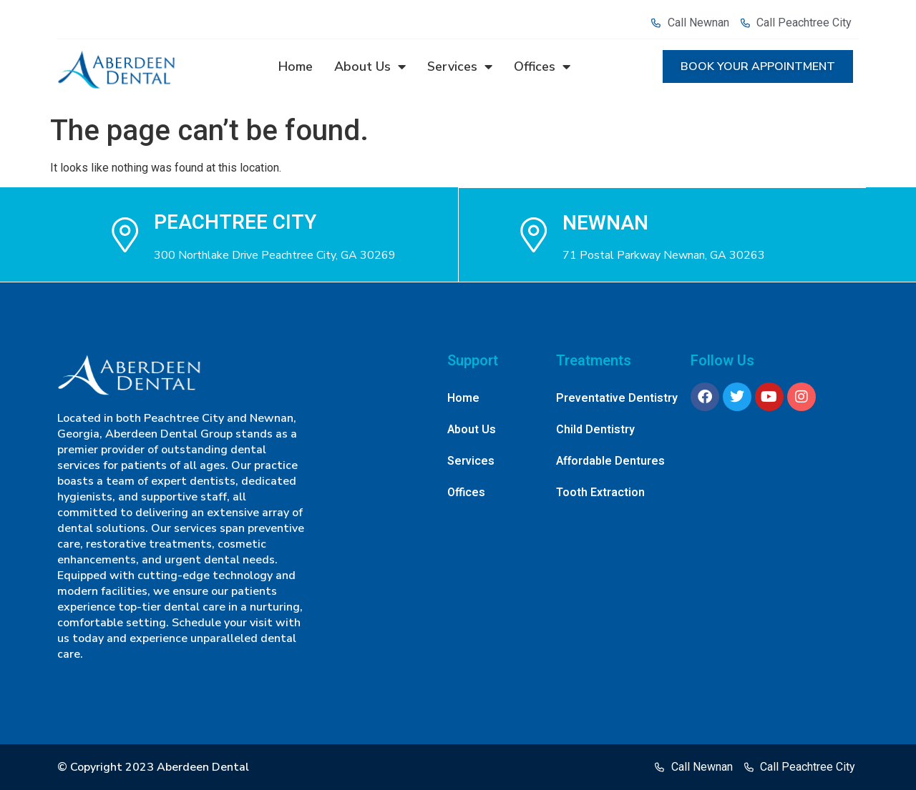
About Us (370, 66)
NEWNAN (606, 222)
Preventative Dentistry (617, 398)
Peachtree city (235, 222)
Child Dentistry (595, 429)
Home (295, 66)
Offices (542, 66)
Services (459, 66)
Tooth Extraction (600, 492)
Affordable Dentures (610, 461)
